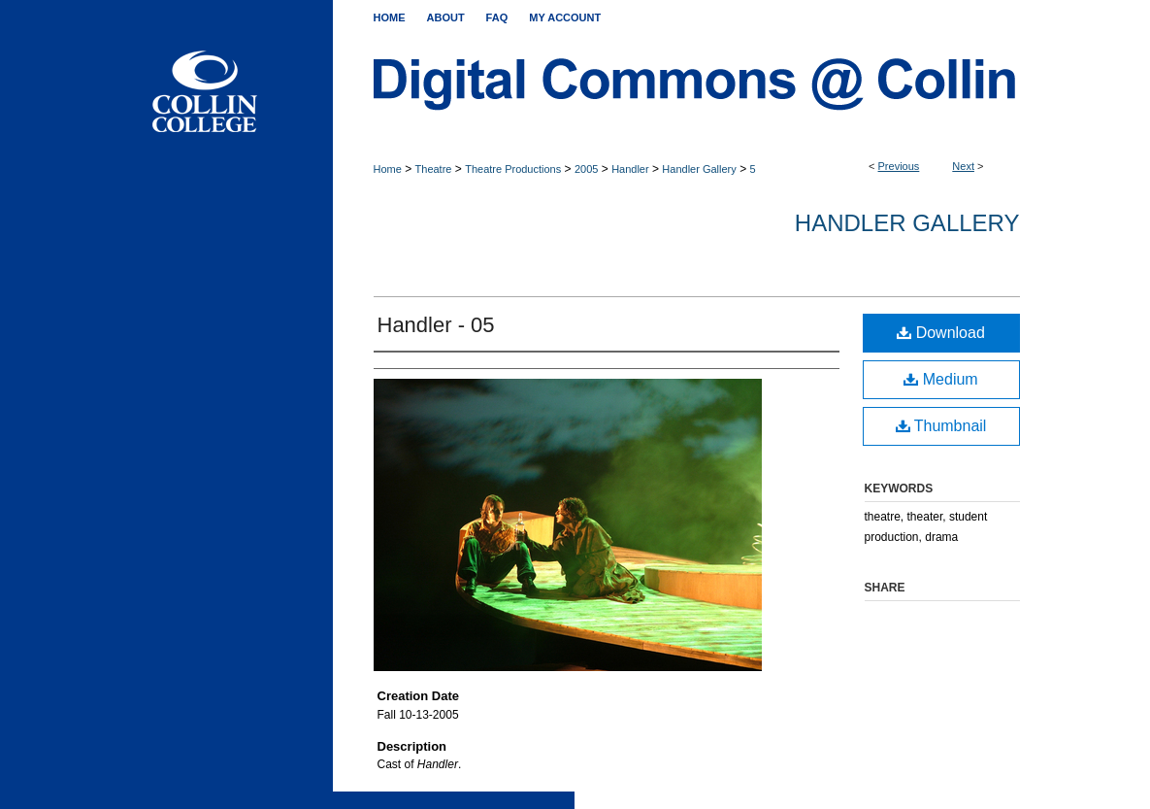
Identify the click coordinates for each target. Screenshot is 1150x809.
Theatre (433, 169)
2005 (586, 169)
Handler (630, 169)
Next (963, 166)
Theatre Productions (513, 169)
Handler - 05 (436, 325)
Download (941, 332)
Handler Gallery (699, 169)
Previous (899, 166)
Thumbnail (941, 426)
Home (388, 169)
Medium (940, 379)
